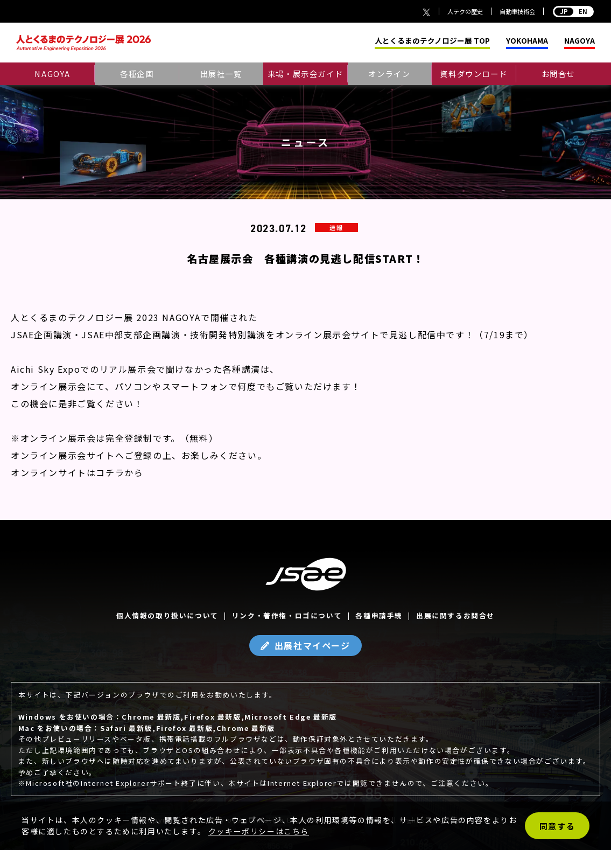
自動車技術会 (517, 11)
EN (573, 11)
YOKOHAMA (527, 41)
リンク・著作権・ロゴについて (287, 615)
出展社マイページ (312, 645)
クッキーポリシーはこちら (258, 831)
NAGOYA (579, 41)
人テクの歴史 (465, 11)
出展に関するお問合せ (455, 615)
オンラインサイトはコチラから (77, 472)
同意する (557, 826)
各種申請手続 (379, 615)
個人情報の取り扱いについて (167, 615)
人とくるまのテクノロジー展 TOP (432, 41)
